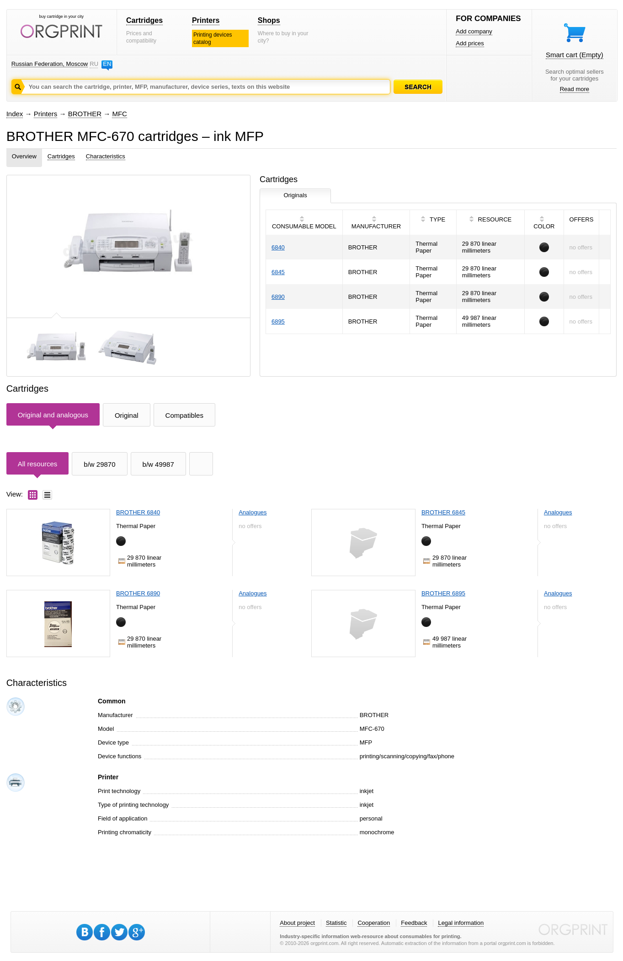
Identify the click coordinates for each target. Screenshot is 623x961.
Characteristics (105, 156)
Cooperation (373, 922)
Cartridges (144, 20)
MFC (119, 114)
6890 (278, 296)
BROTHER (84, 114)
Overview (24, 156)
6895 (278, 321)
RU (94, 63)
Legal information (461, 922)
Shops (269, 20)
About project (297, 922)
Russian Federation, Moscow (49, 63)
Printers (205, 20)
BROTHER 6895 (443, 593)
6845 (278, 272)
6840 (278, 247)
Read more (574, 89)
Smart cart (574, 55)
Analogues (252, 512)
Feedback (414, 922)
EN (107, 63)
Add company (474, 31)
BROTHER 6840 (138, 512)
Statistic (336, 922)
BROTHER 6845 (443, 512)
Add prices (470, 43)
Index (14, 114)
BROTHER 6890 (138, 593)
